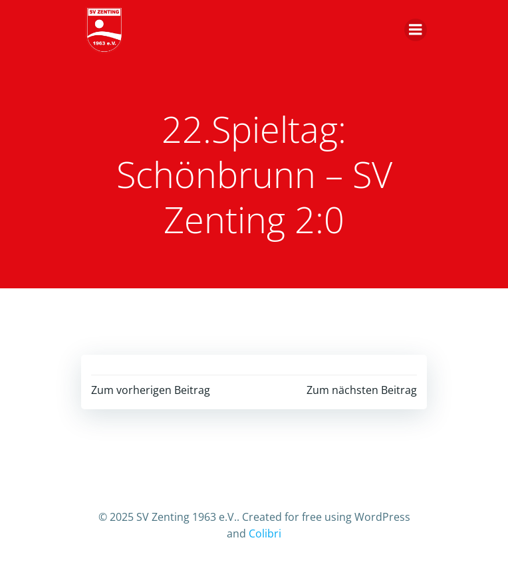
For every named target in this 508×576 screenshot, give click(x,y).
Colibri (265, 533)
